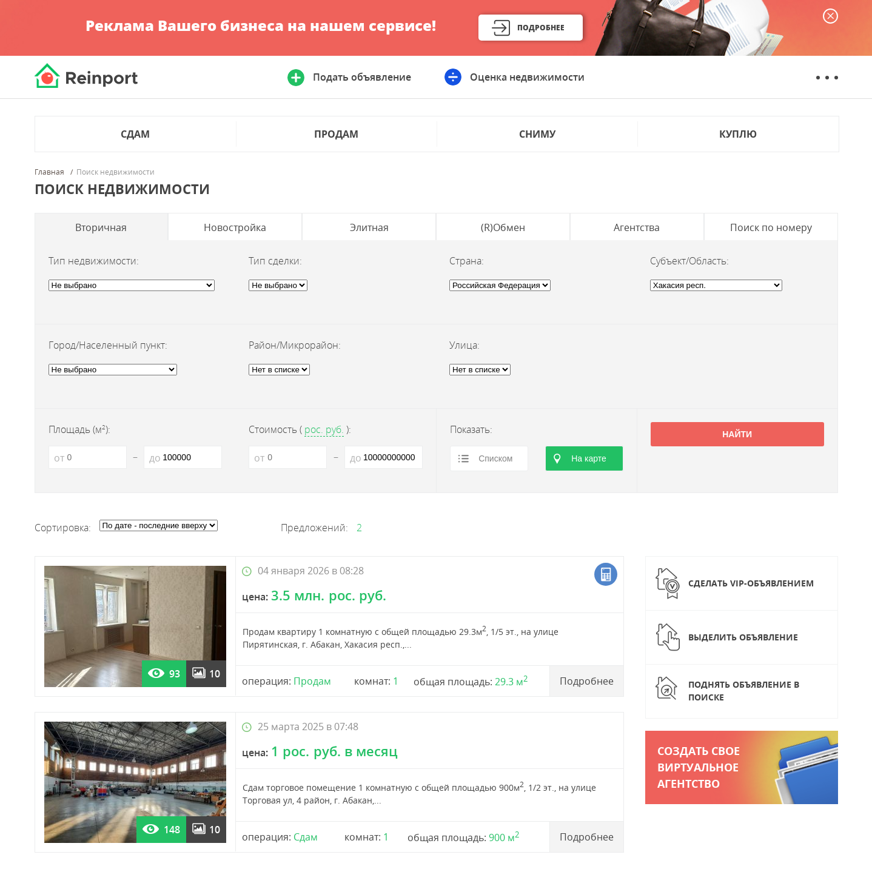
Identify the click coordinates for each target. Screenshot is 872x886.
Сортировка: (63, 527)
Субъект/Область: (689, 260)
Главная (49, 172)
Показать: (471, 429)
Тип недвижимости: (94, 260)
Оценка (527, 77)
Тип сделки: (275, 260)
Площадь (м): (79, 429)
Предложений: (314, 527)
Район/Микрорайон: (295, 345)
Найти (737, 434)
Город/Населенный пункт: (108, 345)
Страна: (466, 260)
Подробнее (541, 27)
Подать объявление (362, 77)
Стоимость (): (300, 429)
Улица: (464, 345)
